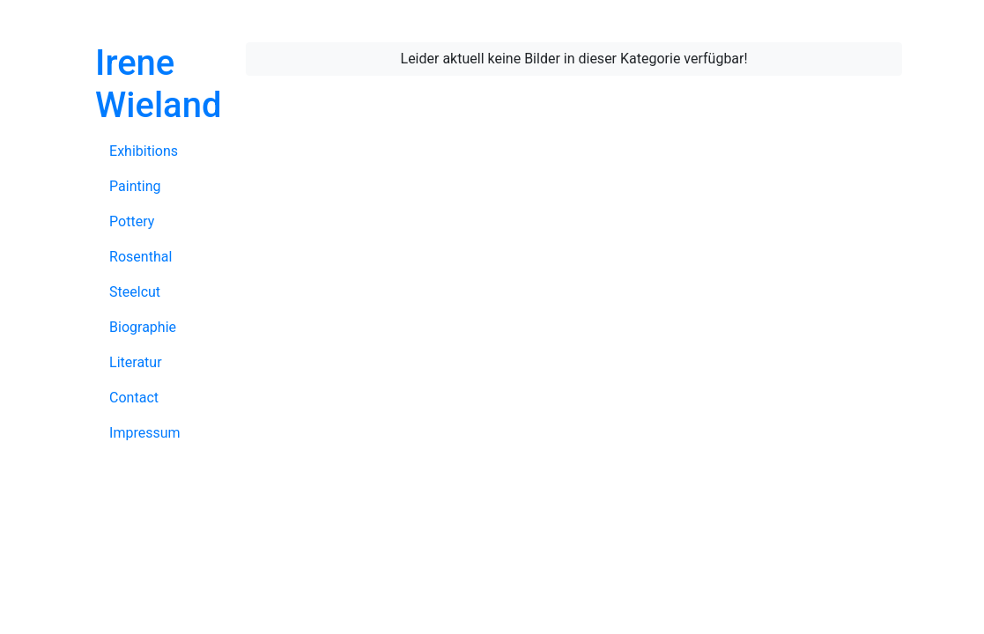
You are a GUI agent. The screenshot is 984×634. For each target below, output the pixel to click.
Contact (134, 397)
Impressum (145, 432)
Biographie (142, 327)
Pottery (131, 221)
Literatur (135, 362)
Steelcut (134, 292)
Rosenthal (140, 256)
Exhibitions (143, 151)
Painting (134, 186)
